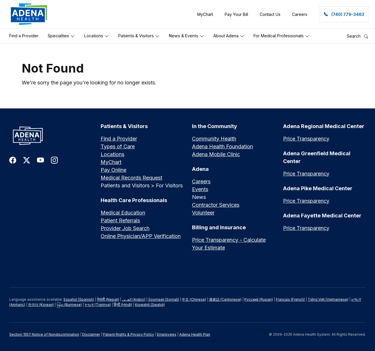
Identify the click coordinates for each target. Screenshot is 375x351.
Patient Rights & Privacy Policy (128, 334)
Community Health (214, 139)
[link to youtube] (40, 160)
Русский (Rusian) (258, 299)
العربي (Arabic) (133, 299)
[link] (29, 14)
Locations (96, 35)
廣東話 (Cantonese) (225, 299)
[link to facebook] (12, 160)
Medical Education (123, 213)
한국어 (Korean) (41, 304)
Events (200, 189)
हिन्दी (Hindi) (123, 304)
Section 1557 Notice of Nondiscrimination (44, 334)
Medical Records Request (131, 178)
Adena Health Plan (194, 334)
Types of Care (118, 146)
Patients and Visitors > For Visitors (142, 185)
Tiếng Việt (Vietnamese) (328, 299)
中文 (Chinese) (194, 299)
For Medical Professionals (281, 35)
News (199, 197)
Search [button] (357, 36)
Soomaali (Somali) (163, 299)
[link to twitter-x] (26, 160)
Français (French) (290, 299)
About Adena (228, 35)
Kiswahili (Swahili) (150, 304)
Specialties (61, 35)
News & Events (186, 35)
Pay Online (113, 170)
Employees (166, 334)
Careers (201, 181)
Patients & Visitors (139, 35)
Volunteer (203, 213)
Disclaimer (91, 334)
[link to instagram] (54, 160)
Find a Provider (23, 35)
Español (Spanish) (79, 299)
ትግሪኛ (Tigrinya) (98, 304)
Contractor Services (215, 205)
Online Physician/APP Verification (141, 236)
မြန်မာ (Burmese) (69, 304)
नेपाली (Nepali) (108, 299)
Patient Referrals (120, 220)
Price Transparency (306, 139)
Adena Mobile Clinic (216, 154)
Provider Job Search (125, 228)
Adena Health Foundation (222, 146)
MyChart (111, 162)
